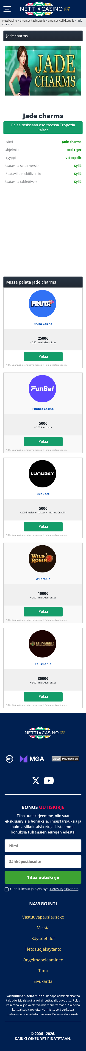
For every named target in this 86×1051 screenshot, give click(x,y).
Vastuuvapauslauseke (43, 917)
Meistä (43, 927)
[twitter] (35, 781)
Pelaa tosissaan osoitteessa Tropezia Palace (43, 127)
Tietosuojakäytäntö (43, 949)
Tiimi (43, 970)
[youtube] (49, 781)
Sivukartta (43, 981)
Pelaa (43, 356)
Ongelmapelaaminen (43, 960)
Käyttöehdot (43, 938)
